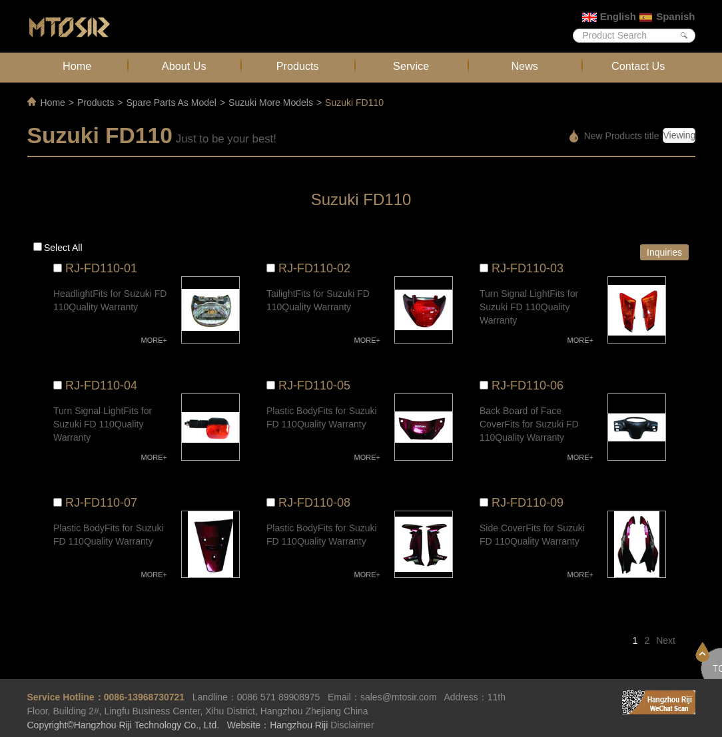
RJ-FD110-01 (101, 268)
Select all (63, 247)
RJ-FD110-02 (314, 268)
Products (297, 66)
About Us (184, 66)
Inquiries (664, 252)
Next (665, 640)
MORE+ (154, 340)
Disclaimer (352, 725)
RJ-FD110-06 (527, 385)
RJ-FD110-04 (101, 385)
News (524, 66)
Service (411, 66)
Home (77, 66)
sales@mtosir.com (398, 697)
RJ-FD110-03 (527, 268)
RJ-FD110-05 (314, 385)
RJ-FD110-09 (527, 502)
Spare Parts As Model (171, 102)
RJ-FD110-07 (101, 502)
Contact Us (638, 66)
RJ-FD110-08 (314, 502)
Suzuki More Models (270, 102)
